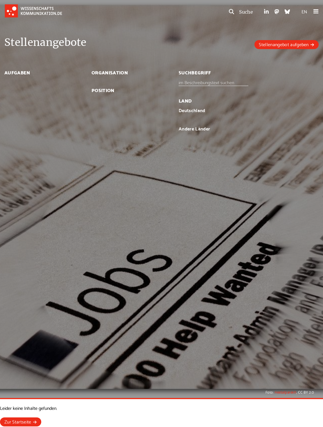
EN (304, 11)
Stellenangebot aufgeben (283, 44)
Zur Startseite (17, 421)
